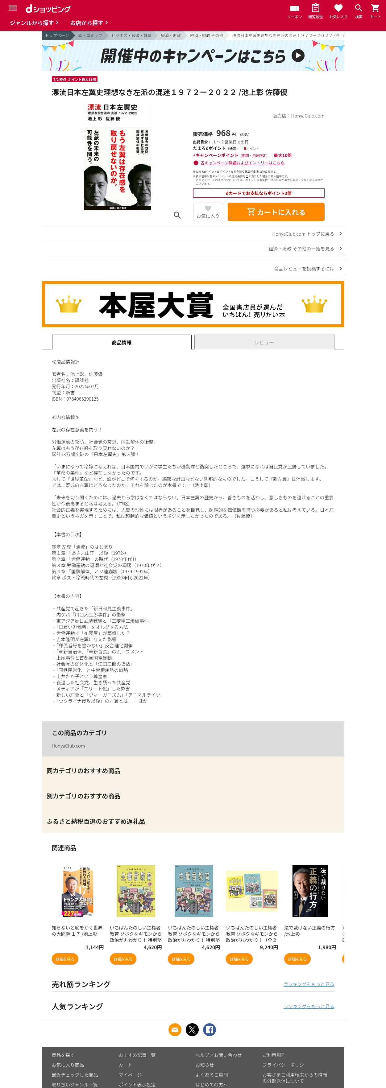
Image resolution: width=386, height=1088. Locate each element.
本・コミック (90, 35)
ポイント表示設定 (137, 1084)
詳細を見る (65, 959)
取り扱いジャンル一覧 (75, 1084)
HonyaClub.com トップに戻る (303, 233)
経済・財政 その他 (206, 35)
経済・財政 (171, 35)
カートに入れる (276, 211)
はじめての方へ (212, 1084)
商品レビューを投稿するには (304, 268)
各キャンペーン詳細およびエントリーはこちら (242, 163)
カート (126, 1064)
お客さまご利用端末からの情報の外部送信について (295, 1077)
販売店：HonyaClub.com (299, 115)
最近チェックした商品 (75, 1074)
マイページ (130, 1074)
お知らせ (205, 1064)
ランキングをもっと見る (309, 984)
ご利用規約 (274, 1055)
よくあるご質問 (212, 1074)
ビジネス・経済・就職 (131, 35)
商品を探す (63, 1055)
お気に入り (208, 215)
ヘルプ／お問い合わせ (219, 1055)
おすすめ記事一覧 (137, 1055)
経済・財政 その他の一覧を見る (301, 248)
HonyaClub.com (68, 745)
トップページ (57, 35)
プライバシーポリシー (286, 1064)
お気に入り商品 (68, 1064)
